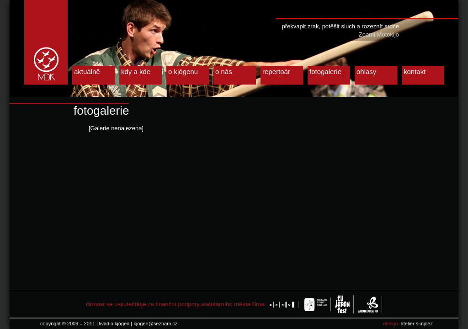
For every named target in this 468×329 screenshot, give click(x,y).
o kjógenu (183, 71)
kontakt (414, 71)
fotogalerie (325, 71)
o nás (223, 71)
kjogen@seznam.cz (155, 323)
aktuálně (87, 71)
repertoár (276, 71)
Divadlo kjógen (46, 42)
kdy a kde (135, 71)
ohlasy (366, 71)
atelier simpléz (417, 323)
